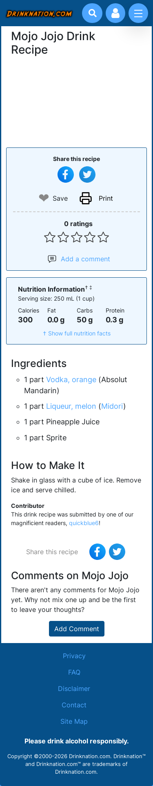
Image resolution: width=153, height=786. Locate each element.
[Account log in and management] (115, 13)
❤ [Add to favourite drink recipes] (43, 198)
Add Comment (76, 629)
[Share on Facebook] (66, 174)
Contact (74, 705)
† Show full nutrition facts (77, 333)
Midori (112, 406)
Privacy (74, 656)
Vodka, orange (71, 379)
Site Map (74, 721)
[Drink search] (92, 13)
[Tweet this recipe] (87, 174)
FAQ (74, 672)
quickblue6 (84, 522)
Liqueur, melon (71, 406)
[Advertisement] (77, 101)
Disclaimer (74, 688)
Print (106, 198)
